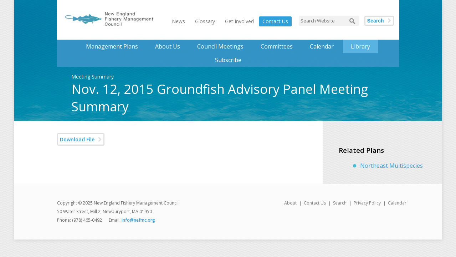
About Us (167, 46)
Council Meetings (220, 46)
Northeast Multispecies (391, 166)
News (178, 21)
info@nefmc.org (138, 220)
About (290, 203)
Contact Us (275, 21)
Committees (277, 46)
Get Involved (239, 21)
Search (375, 21)
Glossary (205, 21)
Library (360, 46)
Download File (77, 139)
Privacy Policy (367, 203)
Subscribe (228, 60)
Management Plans (112, 46)
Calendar (322, 46)
